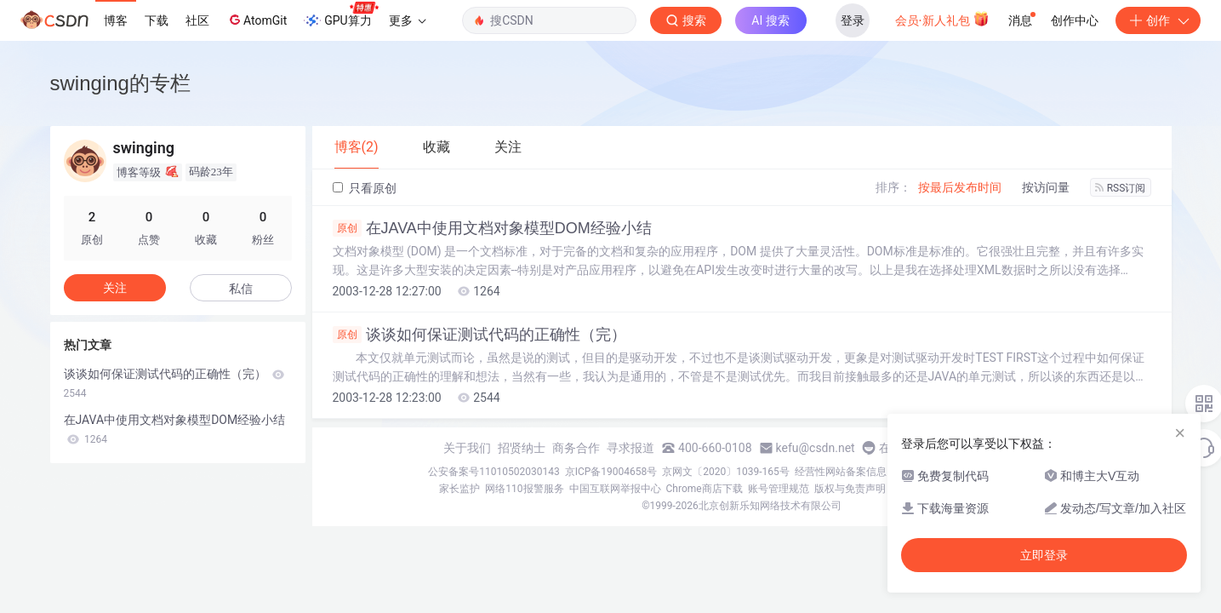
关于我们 (467, 448)
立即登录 (1044, 555)
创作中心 (1074, 20)
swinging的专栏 (120, 83)
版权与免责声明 (850, 489)
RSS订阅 (1120, 188)
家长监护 (459, 489)
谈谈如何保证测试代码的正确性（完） (479, 334)
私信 (241, 288)
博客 (116, 20)
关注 (115, 288)
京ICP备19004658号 (611, 472)
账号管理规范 (778, 489)
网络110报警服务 (524, 489)
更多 (407, 20)
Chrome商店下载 (704, 489)
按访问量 (1046, 187)
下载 (156, 20)
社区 (197, 20)
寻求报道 (630, 448)
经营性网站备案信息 (841, 472)
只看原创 (365, 188)
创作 (1158, 20)
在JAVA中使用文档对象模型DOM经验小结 (492, 228)
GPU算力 (341, 15)
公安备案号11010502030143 (493, 472)
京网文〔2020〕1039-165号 (726, 472)
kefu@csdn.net (815, 448)
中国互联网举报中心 (615, 489)
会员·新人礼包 (942, 18)
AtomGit (256, 19)
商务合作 (576, 448)
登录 (852, 20)
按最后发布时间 (959, 187)
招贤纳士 (521, 448)
